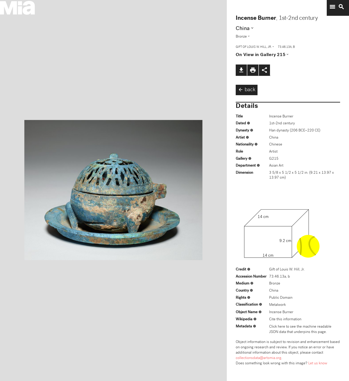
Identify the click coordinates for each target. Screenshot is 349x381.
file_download (241, 70)
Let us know (317, 363)
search (341, 7)
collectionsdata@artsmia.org (258, 358)
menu (332, 7)
